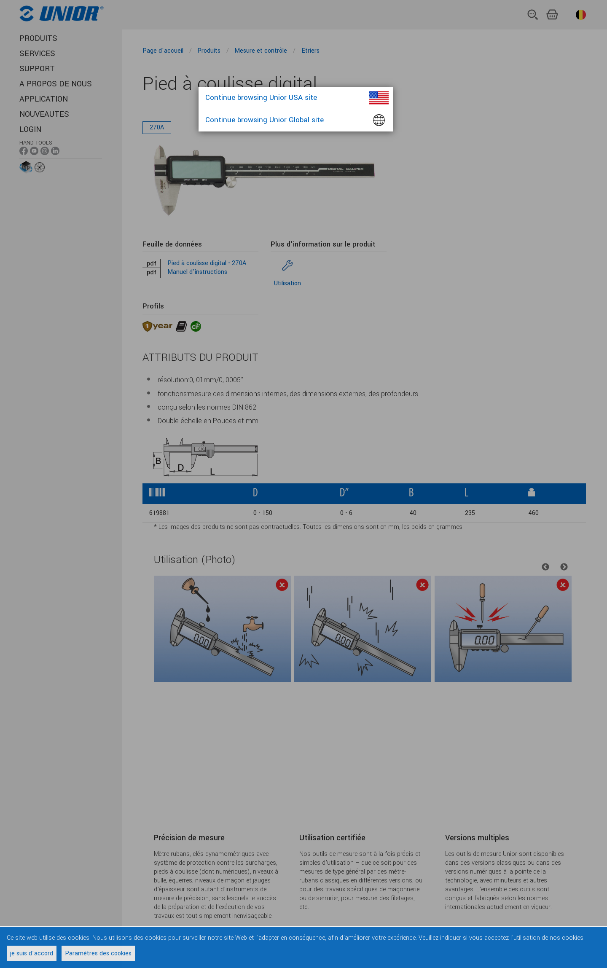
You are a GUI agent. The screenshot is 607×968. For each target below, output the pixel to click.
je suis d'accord (31, 953)
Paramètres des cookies (98, 953)
